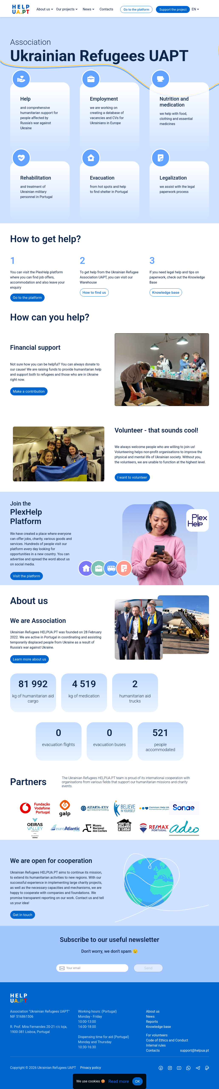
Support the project (173, 9)
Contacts (106, 9)
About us (153, 1011)
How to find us (94, 292)
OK (137, 1081)
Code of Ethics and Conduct (167, 1040)
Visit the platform (26, 576)
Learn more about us (29, 659)
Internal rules (156, 1045)
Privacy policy (90, 1068)
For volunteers (156, 1035)
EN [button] (194, 9)
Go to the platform (136, 9)
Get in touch (22, 915)
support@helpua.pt (194, 1050)
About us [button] (43, 9)
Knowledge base (165, 292)
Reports (152, 1022)
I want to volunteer (132, 477)
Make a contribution (29, 391)
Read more (119, 1081)
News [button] (87, 9)
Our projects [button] (65, 9)
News (150, 1017)
